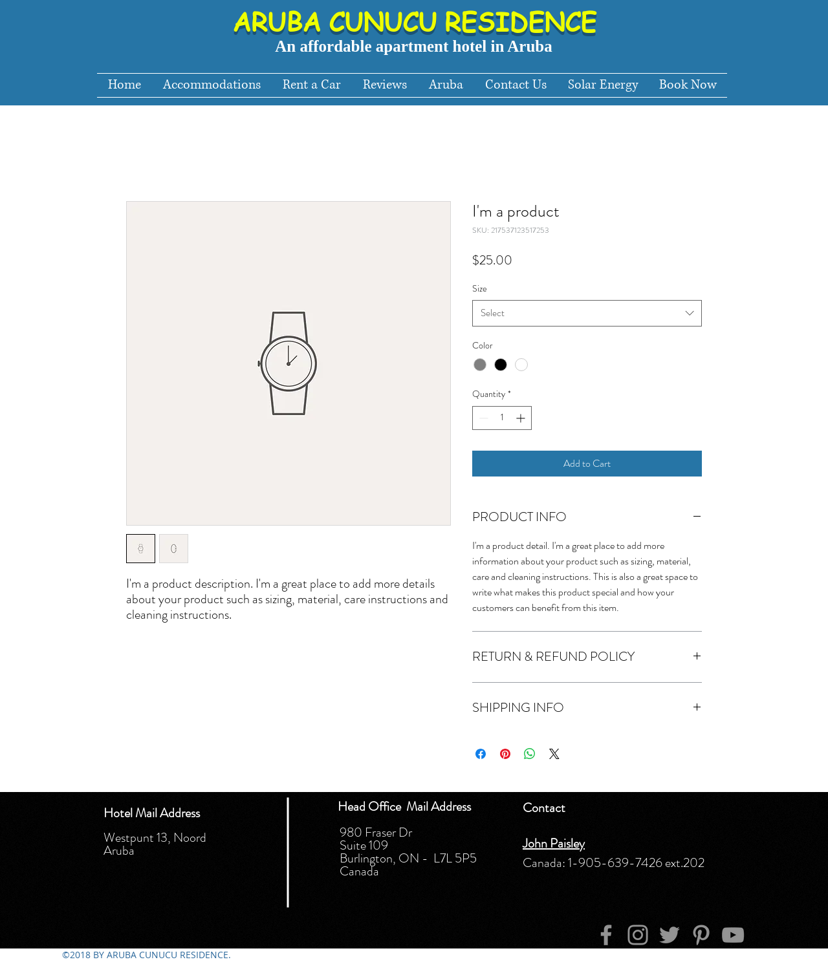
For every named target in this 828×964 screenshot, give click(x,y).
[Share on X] (554, 754)
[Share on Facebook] (480, 754)
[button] (446, 85)
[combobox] (587, 313)
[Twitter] (669, 934)
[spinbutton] (502, 418)
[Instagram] (637, 934)
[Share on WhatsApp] (530, 754)
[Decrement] (482, 418)
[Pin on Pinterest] (505, 754)
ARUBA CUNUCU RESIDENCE (414, 21)
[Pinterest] (701, 934)
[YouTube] (732, 934)
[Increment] (522, 418)
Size (479, 288)
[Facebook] (606, 934)
